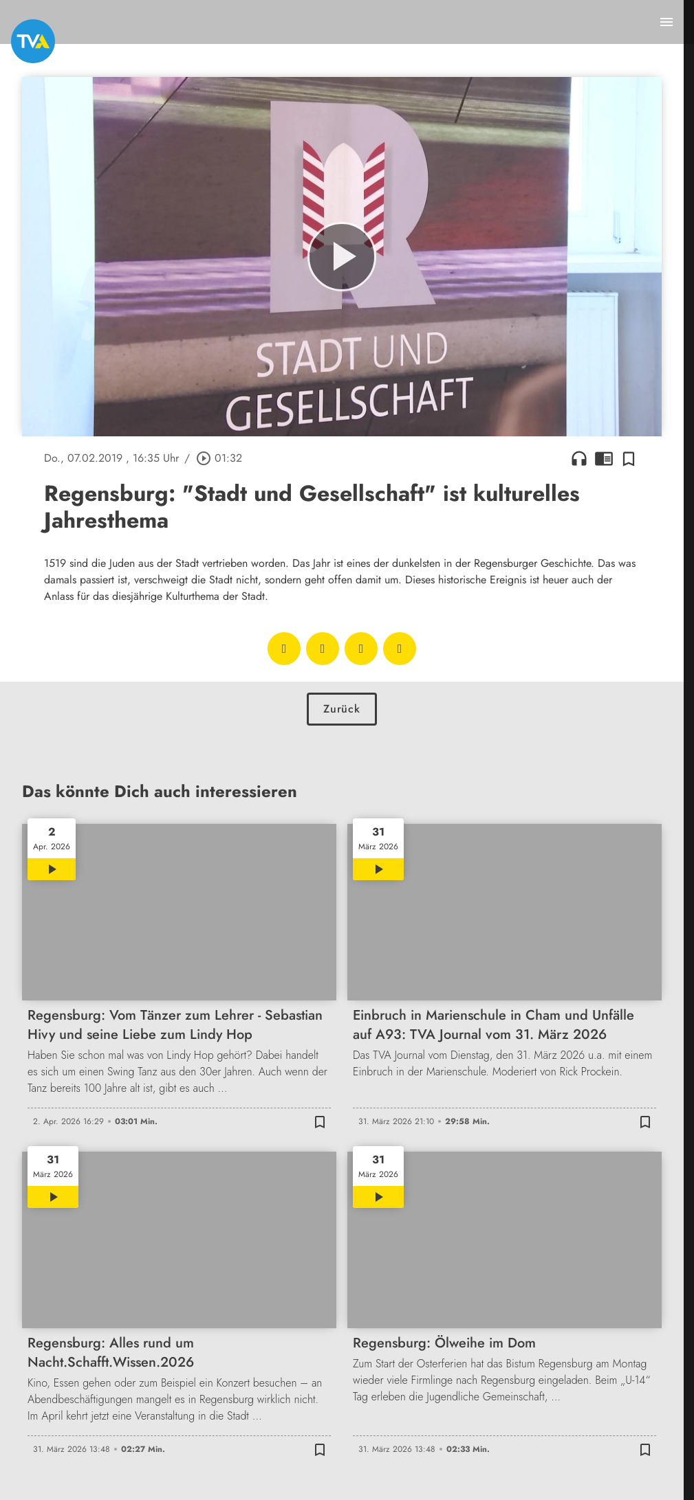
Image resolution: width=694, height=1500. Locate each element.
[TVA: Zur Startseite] (33, 41)
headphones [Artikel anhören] (579, 458)
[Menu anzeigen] (666, 21)
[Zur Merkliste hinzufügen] (629, 458)
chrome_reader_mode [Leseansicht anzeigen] (604, 458)
